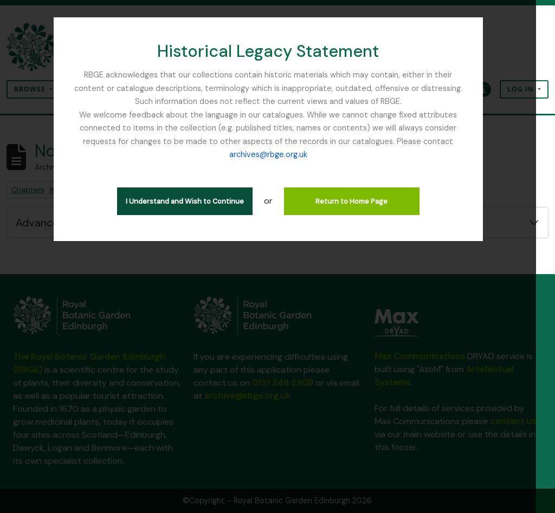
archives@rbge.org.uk (277, 154)
